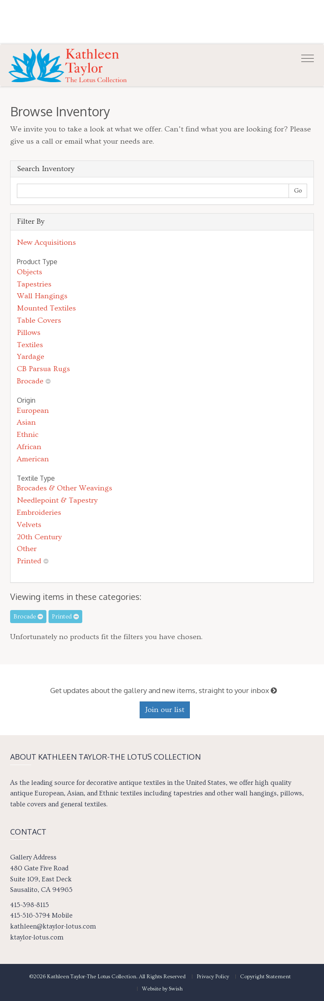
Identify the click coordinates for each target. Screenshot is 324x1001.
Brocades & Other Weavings (64, 488)
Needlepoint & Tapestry (57, 500)
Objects (29, 272)
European (33, 410)
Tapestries (34, 284)
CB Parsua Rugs (43, 368)
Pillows (28, 332)
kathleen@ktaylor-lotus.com (53, 926)
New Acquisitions (46, 242)
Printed (29, 561)
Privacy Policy (213, 977)
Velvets (29, 524)
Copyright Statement (265, 977)
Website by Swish (162, 989)
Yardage (30, 356)
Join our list (164, 709)
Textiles (30, 344)
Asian (26, 422)
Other (27, 548)
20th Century (39, 537)
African (29, 446)
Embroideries (39, 512)
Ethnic (27, 434)
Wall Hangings (42, 296)
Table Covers (39, 320)
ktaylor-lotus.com (36, 937)
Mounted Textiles (46, 308)
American (33, 459)
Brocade (30, 381)
